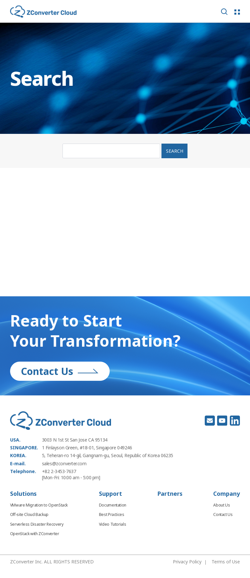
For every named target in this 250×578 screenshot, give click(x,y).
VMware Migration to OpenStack (39, 505)
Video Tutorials (112, 524)
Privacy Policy (187, 562)
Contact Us (60, 371)
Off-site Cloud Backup (29, 514)
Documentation (112, 505)
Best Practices (111, 514)
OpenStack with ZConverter (34, 533)
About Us (221, 505)
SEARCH (174, 151)
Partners (170, 493)
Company (226, 493)
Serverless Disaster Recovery (36, 524)
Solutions (23, 493)
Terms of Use (226, 562)
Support (110, 493)
